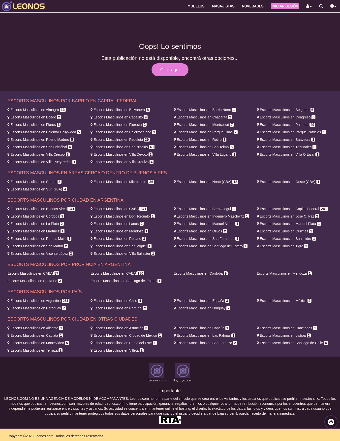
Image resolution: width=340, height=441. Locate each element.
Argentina (38, 301)
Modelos (195, 6)
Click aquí (170, 69)
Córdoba (35, 216)
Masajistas (223, 6)
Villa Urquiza (122, 162)
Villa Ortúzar (288, 154)
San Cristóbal (39, 147)
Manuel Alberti (206, 224)
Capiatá (35, 335)
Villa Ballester (123, 254)
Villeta (117, 350)
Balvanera (120, 110)
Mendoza (119, 231)
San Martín (37, 246)
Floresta (119, 125)
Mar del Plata (289, 224)
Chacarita (203, 117)
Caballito (119, 117)
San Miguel (121, 246)
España (201, 301)
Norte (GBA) (206, 182)
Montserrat (204, 125)
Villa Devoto (122, 154)
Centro (34, 182)
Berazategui (205, 209)
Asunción (119, 328)
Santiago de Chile (292, 343)
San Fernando (206, 239)
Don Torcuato (123, 216)
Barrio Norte (205, 110)
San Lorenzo (205, 343)
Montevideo (38, 343)
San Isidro (286, 239)
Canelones (287, 328)
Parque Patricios (291, 132)
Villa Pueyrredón (41, 162)
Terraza (34, 350)
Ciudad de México (126, 335)
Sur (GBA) (37, 189)
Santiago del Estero (211, 246)
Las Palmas (205, 335)
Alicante (35, 328)
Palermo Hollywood (44, 132)
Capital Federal (292, 209)
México (284, 301)
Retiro (200, 140)
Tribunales (286, 147)
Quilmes (285, 231)
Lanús (117, 224)
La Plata (35, 224)
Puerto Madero (40, 140)
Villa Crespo (38, 154)
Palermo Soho (123, 132)
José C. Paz (288, 216)
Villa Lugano (205, 154)
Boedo (34, 117)
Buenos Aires (41, 209)
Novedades (252, 6)
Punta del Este (124, 343)
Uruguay (202, 308)
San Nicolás (123, 147)
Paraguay (36, 308)
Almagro (36, 110)
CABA (119, 209)
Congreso (286, 117)
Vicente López (40, 254)
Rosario (118, 239)
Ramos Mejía (39, 239)
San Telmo (204, 147)
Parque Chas (206, 132)
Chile (116, 301)
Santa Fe (34, 281)
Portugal (119, 308)
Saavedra (286, 140)
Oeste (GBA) (288, 182)
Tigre (282, 246)
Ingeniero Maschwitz (211, 216)
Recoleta (120, 140)
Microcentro (122, 182)
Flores (34, 125)
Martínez (35, 231)
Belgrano (285, 110)
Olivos (200, 231)
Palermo (286, 125)
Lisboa (284, 335)
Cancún (201, 328)
